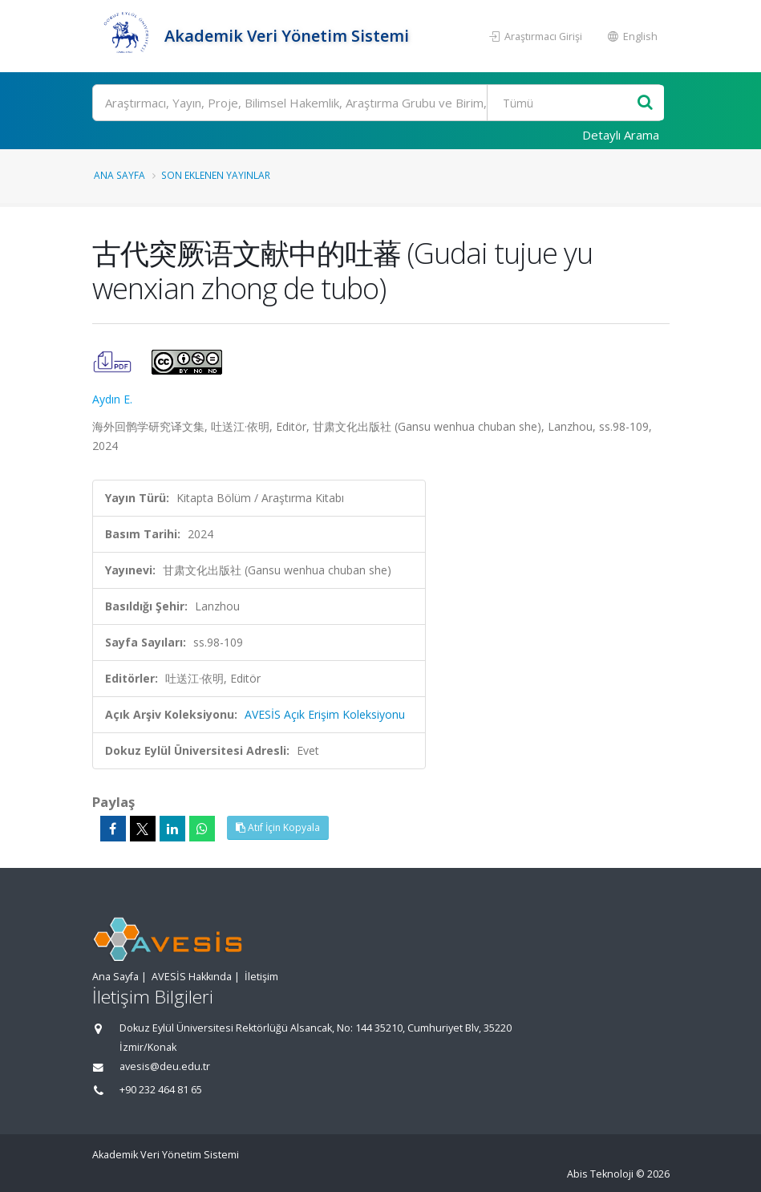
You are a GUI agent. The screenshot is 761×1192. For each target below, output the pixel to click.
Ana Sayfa (119, 174)
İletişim (261, 976)
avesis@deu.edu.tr (164, 1066)
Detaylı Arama (620, 135)
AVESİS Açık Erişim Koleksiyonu (325, 714)
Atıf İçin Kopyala (278, 827)
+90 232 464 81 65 (160, 1090)
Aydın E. (112, 399)
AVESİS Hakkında (192, 976)
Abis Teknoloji (600, 1174)
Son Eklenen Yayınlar (215, 174)
